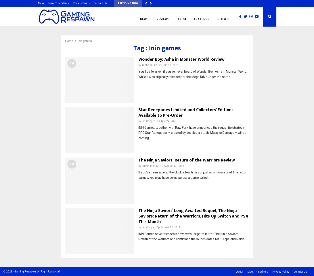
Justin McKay (150, 165)
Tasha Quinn (149, 65)
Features (201, 19)
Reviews (163, 19)
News (144, 19)
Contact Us (100, 3)
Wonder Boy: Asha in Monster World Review (181, 59)
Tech (182, 19)
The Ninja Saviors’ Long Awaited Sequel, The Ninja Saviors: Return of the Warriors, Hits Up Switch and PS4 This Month (193, 216)
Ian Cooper (148, 121)
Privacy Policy (81, 3)
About (41, 3)
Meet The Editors (58, 3)
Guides (223, 19)
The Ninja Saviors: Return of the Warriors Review (186, 160)
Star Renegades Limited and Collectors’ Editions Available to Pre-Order (186, 112)
